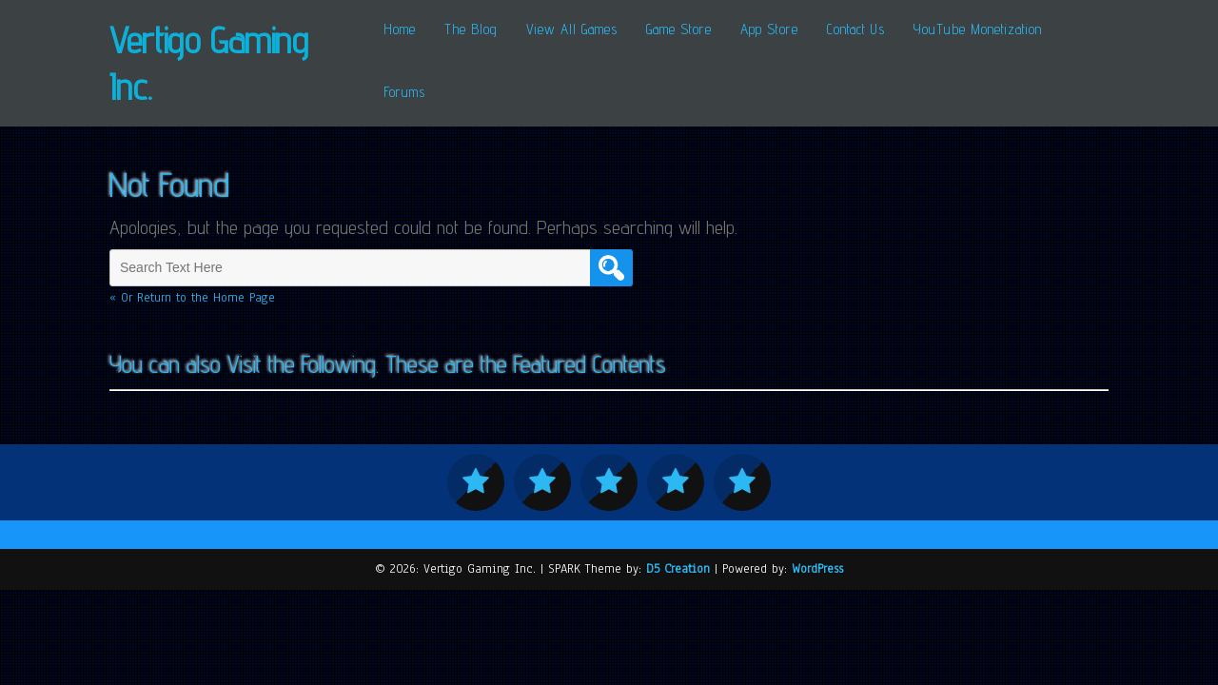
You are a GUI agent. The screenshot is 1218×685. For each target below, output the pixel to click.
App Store (769, 29)
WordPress (817, 568)
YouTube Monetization (978, 29)
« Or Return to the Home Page (192, 297)
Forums (404, 92)
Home (399, 29)
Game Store (679, 29)
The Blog (471, 29)
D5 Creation (678, 568)
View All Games (572, 29)
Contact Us (856, 29)
